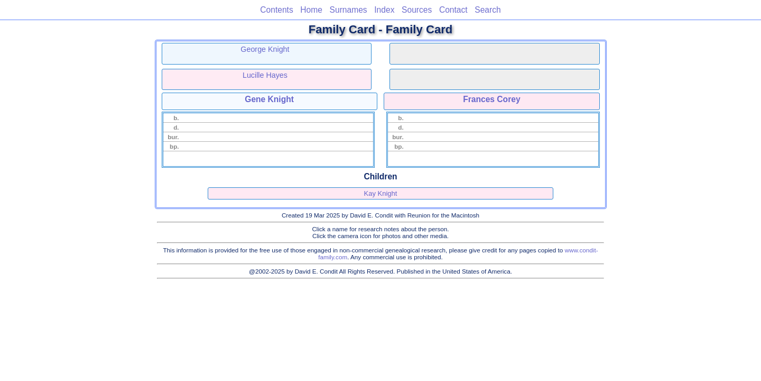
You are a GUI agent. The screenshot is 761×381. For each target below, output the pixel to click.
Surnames (348, 9)
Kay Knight (380, 193)
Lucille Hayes (265, 75)
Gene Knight (269, 99)
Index (384, 9)
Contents (276, 9)
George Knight (264, 49)
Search (487, 9)
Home (311, 9)
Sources (417, 9)
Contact (453, 9)
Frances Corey (491, 99)
